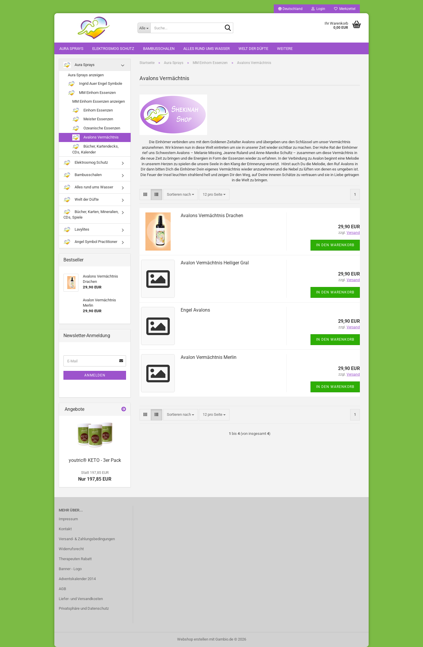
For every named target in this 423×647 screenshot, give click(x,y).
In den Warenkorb (335, 245)
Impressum (68, 519)
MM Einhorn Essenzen (92, 93)
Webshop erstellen (192, 639)
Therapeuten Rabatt (75, 559)
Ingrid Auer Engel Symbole (95, 84)
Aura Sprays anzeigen (86, 75)
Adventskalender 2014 (77, 579)
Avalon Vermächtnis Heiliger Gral (215, 263)
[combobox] (180, 194)
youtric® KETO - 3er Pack (95, 460)
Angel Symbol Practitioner (90, 242)
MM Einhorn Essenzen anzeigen (98, 101)
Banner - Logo (70, 569)
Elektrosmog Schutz (113, 48)
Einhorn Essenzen (92, 110)
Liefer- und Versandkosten (81, 599)
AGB (62, 589)
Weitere (285, 48)
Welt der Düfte (253, 48)
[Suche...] (143, 28)
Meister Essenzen (92, 119)
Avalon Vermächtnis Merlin (208, 357)
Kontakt (65, 529)
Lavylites (76, 230)
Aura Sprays (71, 48)
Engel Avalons (195, 310)
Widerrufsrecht (71, 549)
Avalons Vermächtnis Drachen (212, 215)
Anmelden (94, 375)
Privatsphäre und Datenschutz (84, 608)
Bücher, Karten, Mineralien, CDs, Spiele (91, 214)
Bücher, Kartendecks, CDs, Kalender (95, 148)
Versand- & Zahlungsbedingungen (87, 539)
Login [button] (318, 9)
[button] (290, 8)
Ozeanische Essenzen (96, 128)
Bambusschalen (158, 48)
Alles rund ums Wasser (206, 48)
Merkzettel (344, 9)
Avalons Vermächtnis (95, 137)
